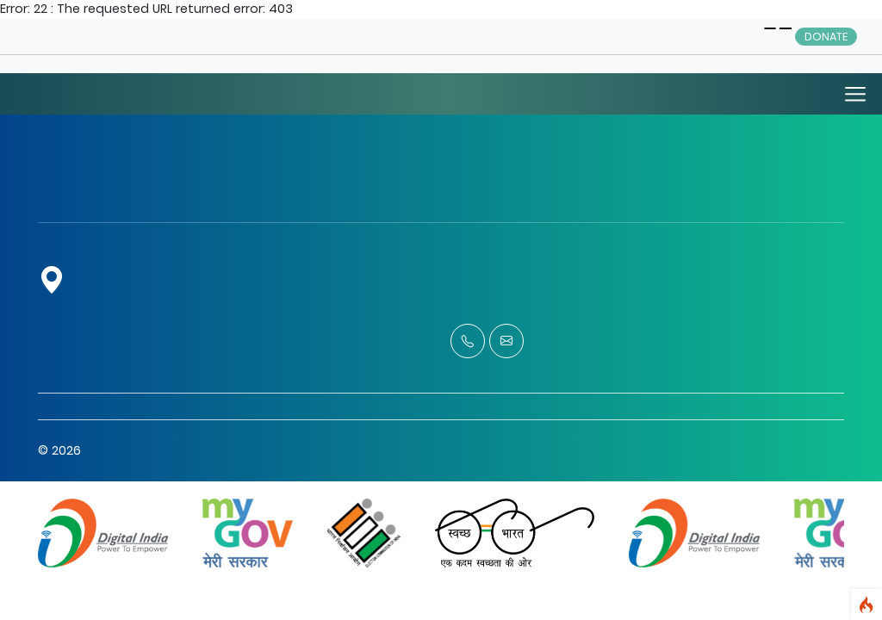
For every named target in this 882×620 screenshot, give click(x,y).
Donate (826, 36)
